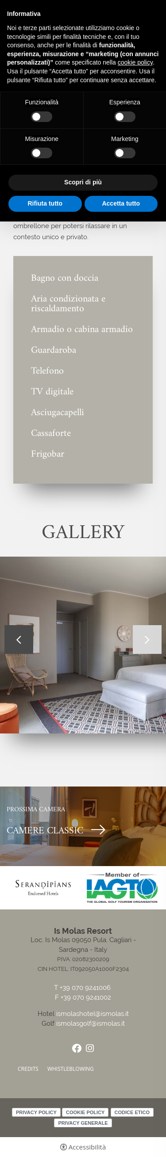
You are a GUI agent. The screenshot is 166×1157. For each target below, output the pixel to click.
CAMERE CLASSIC (45, 831)
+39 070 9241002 (86, 997)
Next (147, 639)
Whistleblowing (70, 1069)
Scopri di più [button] (83, 182)
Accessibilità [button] (87, 1147)
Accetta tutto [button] (121, 203)
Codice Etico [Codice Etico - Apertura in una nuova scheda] (132, 1112)
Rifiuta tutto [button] (44, 203)
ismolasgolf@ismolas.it (90, 1023)
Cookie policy (85, 1112)
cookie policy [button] (135, 62)
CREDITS (28, 1069)
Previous (18, 639)
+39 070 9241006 (86, 988)
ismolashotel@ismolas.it (92, 1014)
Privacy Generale (83, 1123)
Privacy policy (36, 1112)
